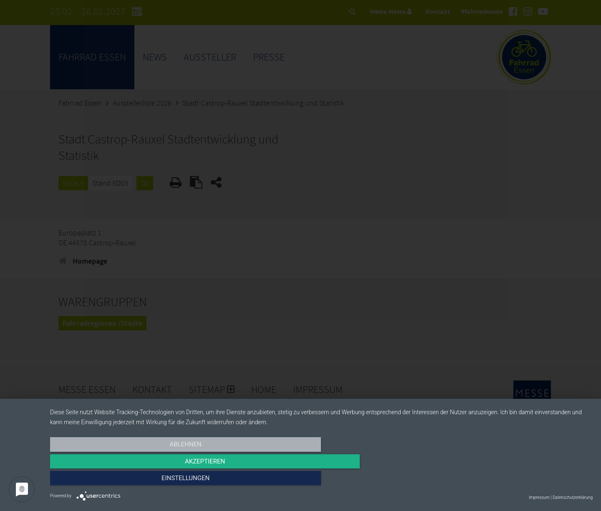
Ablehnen (131, 480)
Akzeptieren (321, 480)
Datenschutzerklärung (573, 497)
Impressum (539, 497)
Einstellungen (511, 480)
